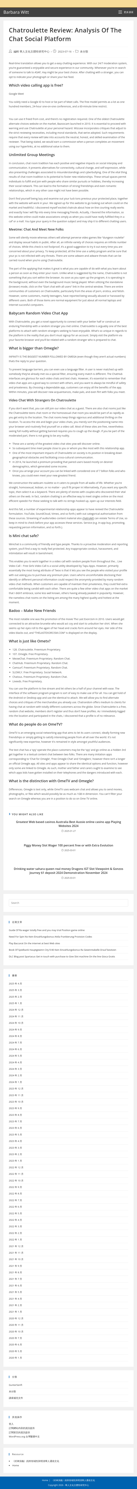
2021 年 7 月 (15, 1278)
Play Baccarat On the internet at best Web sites (34, 943)
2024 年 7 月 (15, 1042)
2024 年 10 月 (16, 1022)
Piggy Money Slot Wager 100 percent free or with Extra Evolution (68, 845)
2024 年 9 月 (15, 1029)
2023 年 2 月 (15, 1154)
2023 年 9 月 (15, 1108)
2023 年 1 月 (15, 1160)
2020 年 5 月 (15, 1351)
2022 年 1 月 (15, 1239)
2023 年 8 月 (15, 1114)
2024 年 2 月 (15, 1075)
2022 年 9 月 (15, 1187)
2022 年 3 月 (15, 1226)
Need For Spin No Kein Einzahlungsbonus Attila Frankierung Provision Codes (50, 936)
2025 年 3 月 (15, 990)
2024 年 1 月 (15, 1082)
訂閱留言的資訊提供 (19, 1432)
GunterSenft (15, 1385)
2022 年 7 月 (15, 1200)
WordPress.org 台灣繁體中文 (24, 1436)
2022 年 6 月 (15, 1206)
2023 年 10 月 (16, 1101)
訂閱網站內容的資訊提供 (22, 1428)
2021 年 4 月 (15, 1298)
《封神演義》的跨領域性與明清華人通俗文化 (35, 1461)
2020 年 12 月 (16, 1318)
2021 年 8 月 (15, 1272)
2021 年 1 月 (15, 1311)
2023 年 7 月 (15, 1121)
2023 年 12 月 (16, 1088)
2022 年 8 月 (15, 1193)
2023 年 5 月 (15, 1134)
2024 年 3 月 (15, 1068)
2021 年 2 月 (15, 1305)
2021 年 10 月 (16, 1259)
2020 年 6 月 (15, 1344)
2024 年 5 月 (15, 1055)
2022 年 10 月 (16, 1180)
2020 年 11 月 (16, 1324)
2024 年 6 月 (15, 1049)
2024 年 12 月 (16, 1009)
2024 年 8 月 (15, 1036)
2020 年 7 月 (15, 1338)
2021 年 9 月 (15, 1265)
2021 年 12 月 (16, 1246)
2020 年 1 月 (15, 1357)
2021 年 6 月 (15, 1285)
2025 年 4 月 (15, 983)
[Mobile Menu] (126, 12)
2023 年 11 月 (16, 1095)
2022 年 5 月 (15, 1213)
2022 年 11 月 (16, 1173)
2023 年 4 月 (15, 1141)
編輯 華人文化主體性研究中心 (31, 51)
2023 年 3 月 (15, 1147)
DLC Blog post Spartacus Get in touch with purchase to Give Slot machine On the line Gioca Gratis (62, 956)
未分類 (84, 51)
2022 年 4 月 (15, 1219)
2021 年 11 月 (16, 1252)
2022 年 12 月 (16, 1167)
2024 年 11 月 (16, 1016)
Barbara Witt (16, 12)
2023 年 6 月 (15, 1127)
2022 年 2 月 (15, 1233)
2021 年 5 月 (15, 1292)
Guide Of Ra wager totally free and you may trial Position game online (47, 930)
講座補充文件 (16, 1398)
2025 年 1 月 (15, 1003)
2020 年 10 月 (16, 1331)
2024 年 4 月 (15, 1062)
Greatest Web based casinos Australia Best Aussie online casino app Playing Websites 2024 (68, 824)
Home (15, 1465)
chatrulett (88, 518)
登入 (11, 1424)
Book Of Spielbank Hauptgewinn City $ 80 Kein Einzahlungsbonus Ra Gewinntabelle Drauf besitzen (62, 949)
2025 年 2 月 (15, 996)
